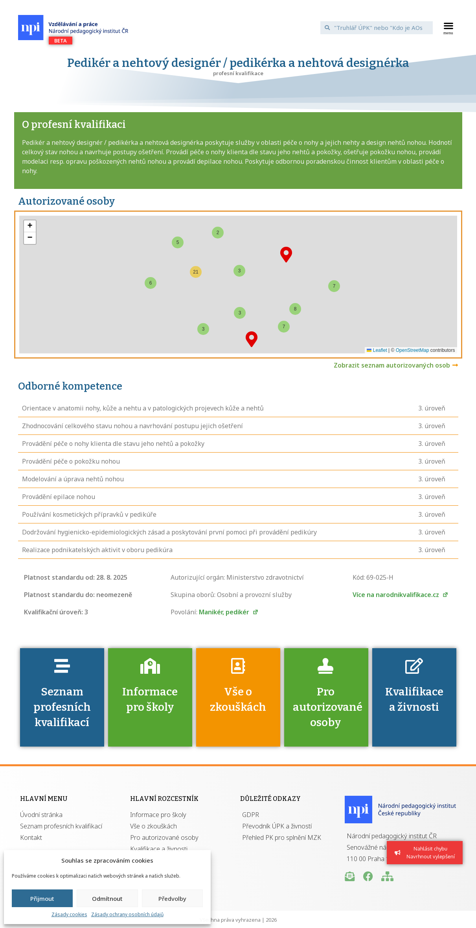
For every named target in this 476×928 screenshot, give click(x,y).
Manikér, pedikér (228, 612)
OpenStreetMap (412, 350)
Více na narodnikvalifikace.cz (400, 594)
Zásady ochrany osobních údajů (127, 914)
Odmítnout (107, 898)
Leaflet (377, 350)
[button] (448, 27)
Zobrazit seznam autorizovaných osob (392, 365)
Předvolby (172, 898)
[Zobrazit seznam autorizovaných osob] (455, 365)
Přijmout (42, 898)
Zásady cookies (69, 914)
